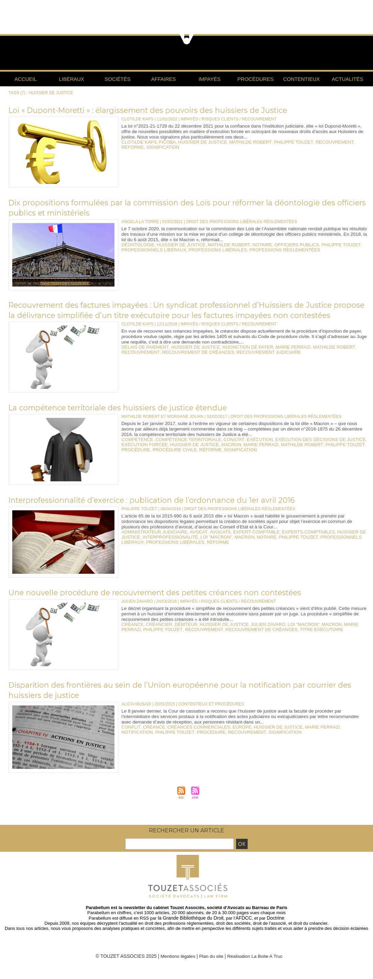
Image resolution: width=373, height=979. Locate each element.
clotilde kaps (138, 142)
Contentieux (301, 79)
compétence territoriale (182, 449)
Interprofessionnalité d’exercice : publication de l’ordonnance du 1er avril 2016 (169, 510)
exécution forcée (143, 454)
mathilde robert (239, 142)
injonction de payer (236, 357)
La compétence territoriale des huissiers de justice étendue (132, 417)
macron (221, 454)
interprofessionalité (147, 546)
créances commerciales (191, 737)
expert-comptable (243, 542)
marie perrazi (277, 357)
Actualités (347, 79)
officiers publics (281, 244)
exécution (247, 449)
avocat (191, 542)
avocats (210, 542)
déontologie (137, 244)
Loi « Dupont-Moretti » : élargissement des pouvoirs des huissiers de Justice (167, 110)
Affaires (163, 79)
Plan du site (211, 966)
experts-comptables (291, 542)
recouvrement (315, 142)
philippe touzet (278, 142)
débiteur (180, 634)
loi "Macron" (188, 546)
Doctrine (273, 928)
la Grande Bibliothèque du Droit (191, 928)
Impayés (209, 79)
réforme (344, 142)
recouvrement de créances (190, 362)
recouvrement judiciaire (255, 362)
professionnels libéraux (151, 249)
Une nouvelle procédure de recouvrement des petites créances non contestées (173, 602)
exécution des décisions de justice (302, 449)
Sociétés (117, 79)
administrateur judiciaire (152, 542)
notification (337, 737)
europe (231, 737)
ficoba (163, 142)
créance (132, 634)
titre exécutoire (282, 639)
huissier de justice (195, 142)
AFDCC (242, 928)
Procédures (255, 79)
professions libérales (209, 249)
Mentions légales (177, 966)
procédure (135, 459)
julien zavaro (255, 634)
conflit (130, 737)
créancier (156, 634)
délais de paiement (143, 357)
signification (137, 146)
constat (223, 449)
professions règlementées (270, 249)
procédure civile (170, 459)
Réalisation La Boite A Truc (255, 966)
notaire (249, 244)
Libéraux (71, 79)
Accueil (25, 79)
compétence (136, 449)
